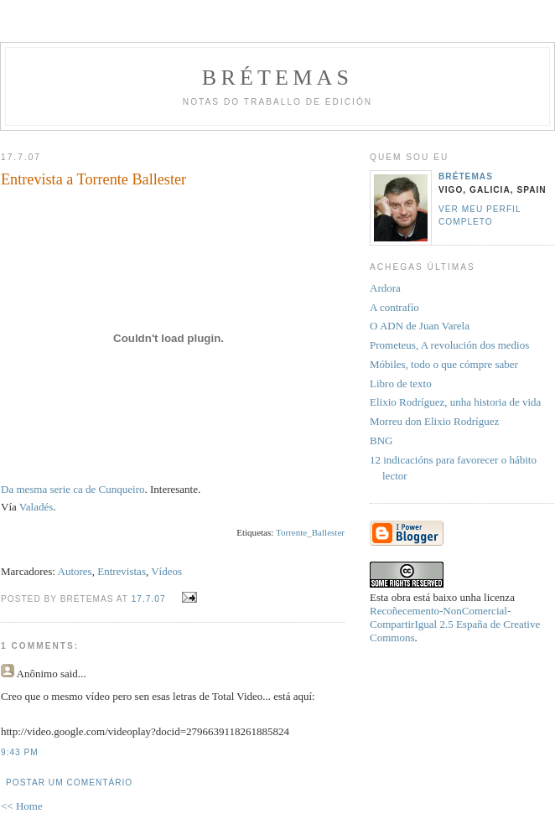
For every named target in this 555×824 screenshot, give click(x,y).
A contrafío (394, 307)
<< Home (22, 806)
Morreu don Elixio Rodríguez (434, 421)
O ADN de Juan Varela (419, 325)
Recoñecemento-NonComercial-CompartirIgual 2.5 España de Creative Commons (455, 624)
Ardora (385, 288)
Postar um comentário (69, 782)
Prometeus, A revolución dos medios (449, 345)
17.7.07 (149, 599)
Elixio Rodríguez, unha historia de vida (455, 402)
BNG (381, 440)
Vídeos (166, 571)
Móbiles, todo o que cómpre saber (444, 364)
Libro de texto (401, 383)
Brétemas (277, 77)
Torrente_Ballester (310, 532)
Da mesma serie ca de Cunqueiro (72, 489)
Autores (75, 571)
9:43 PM (20, 752)
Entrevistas (121, 571)
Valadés (36, 506)
